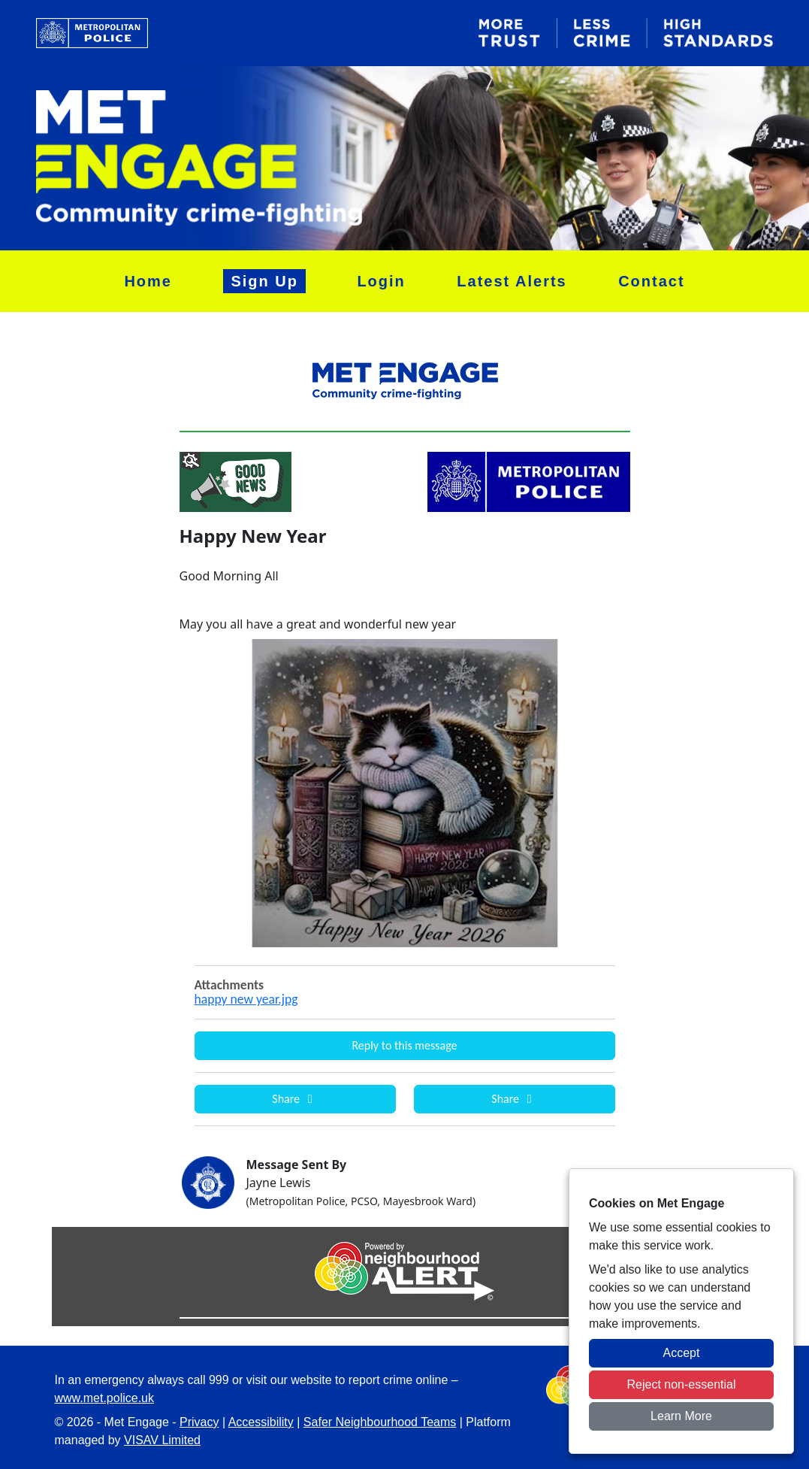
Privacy (199, 1422)
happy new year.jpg (246, 999)
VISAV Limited (162, 1440)
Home (148, 281)
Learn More (681, 1416)
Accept (681, 1352)
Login (381, 281)
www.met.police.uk (105, 1398)
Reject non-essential (681, 1384)
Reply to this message (404, 1045)
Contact (651, 281)
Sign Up (264, 281)
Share (294, 1099)
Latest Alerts (511, 281)
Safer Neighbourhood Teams (379, 1422)
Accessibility (261, 1422)
